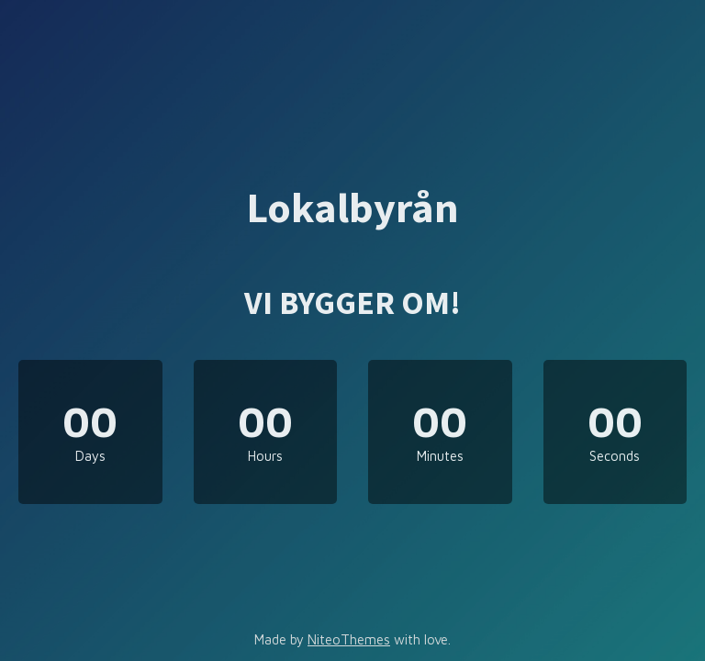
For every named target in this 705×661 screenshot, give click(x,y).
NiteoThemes (349, 639)
